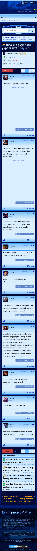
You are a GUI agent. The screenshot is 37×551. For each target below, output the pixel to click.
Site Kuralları (17, 532)
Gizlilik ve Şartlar (28, 532)
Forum (6, 38)
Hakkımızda (14, 535)
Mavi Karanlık (13, 519)
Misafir (34, 9)
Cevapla (30, 135)
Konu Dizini (8, 532)
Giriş (33, 2)
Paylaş (25, 129)
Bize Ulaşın (24, 535)
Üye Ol (25, 2)
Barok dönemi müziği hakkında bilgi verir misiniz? (26, 498)
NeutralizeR (18, 541)
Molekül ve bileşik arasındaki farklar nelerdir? (11, 498)
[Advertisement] (18, 107)
